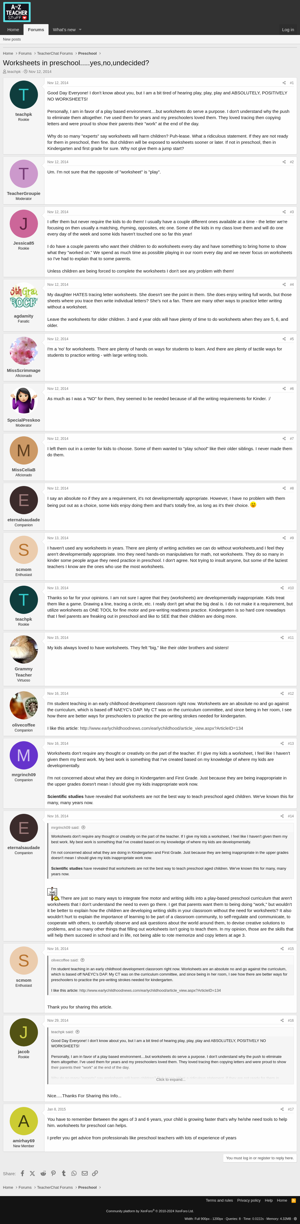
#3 (292, 212)
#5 (292, 339)
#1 (292, 83)
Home (13, 29)
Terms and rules (219, 1200)
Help (269, 1200)
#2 (292, 162)
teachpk (14, 71)
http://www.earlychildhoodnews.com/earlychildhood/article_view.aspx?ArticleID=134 (161, 728)
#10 (291, 588)
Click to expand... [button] (171, 1079)
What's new (64, 29)
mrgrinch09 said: (65, 827)
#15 (291, 949)
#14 (291, 816)
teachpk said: (62, 1032)
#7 (292, 439)
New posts (12, 39)
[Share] (284, 83)
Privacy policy (249, 1200)
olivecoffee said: (65, 960)
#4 (292, 285)
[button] (80, 29)
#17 (291, 1109)
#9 (292, 538)
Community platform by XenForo (150, 1211)
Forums (36, 29)
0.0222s (258, 1218)
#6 (292, 389)
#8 (292, 488)
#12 (291, 694)
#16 (291, 1020)
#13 (291, 744)
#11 (291, 638)
